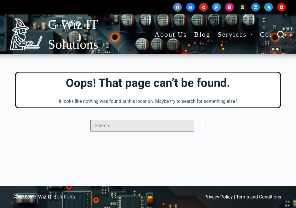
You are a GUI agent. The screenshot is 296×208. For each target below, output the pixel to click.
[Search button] (200, 125)
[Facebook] (177, 7)
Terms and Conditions (258, 197)
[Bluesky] (190, 7)
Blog (202, 34)
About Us (171, 34)
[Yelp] (203, 7)
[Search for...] (142, 125)
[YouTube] (281, 7)
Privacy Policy (219, 197)
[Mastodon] (216, 7)
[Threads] (242, 7)
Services (236, 34)
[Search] (280, 34)
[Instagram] (229, 7)
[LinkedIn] (255, 7)
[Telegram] (268, 7)
